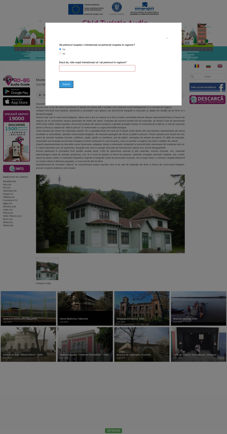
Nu (63, 53)
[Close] (167, 38)
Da (63, 49)
